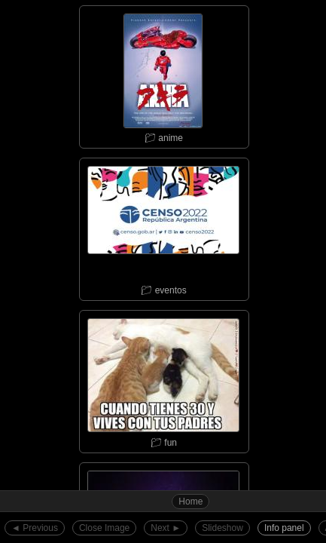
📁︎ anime (163, 74)
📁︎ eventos (163, 227)
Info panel (284, 528)
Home (190, 501)
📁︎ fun (163, 379)
